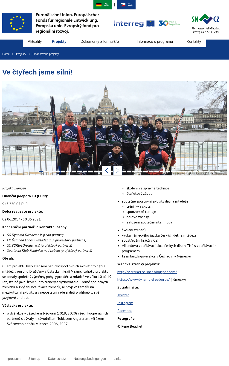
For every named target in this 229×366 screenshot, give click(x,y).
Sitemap (34, 358)
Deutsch (102, 4)
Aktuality (35, 41)
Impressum (12, 358)
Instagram (125, 302)
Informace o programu (155, 41)
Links (117, 358)
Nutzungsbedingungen (90, 358)
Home (6, 54)
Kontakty (194, 41)
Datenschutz (57, 358)
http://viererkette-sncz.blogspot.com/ (147, 271)
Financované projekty (45, 54)
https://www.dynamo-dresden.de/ (144, 279)
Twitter (123, 295)
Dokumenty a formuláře (100, 41)
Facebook (124, 310)
